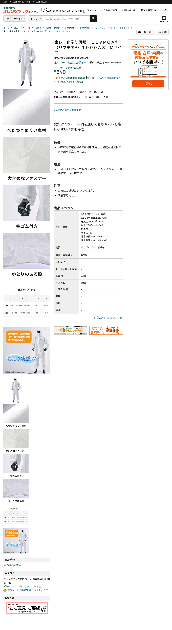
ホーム (6, 28)
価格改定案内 (14, 565)
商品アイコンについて (108, 317)
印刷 (162, 32)
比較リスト (145, 32)
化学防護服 (70, 28)
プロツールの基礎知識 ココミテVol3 (26, 590)
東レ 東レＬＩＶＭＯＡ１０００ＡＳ (112, 28)
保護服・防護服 (53, 28)
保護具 (38, 28)
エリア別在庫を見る (110, 78)
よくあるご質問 (109, 10)
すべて (33, 18)
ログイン (91, 10)
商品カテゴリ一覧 (22, 28)
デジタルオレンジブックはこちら (21, 586)
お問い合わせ (129, 10)
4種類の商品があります (68, 110)
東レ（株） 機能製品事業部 (69, 62)
